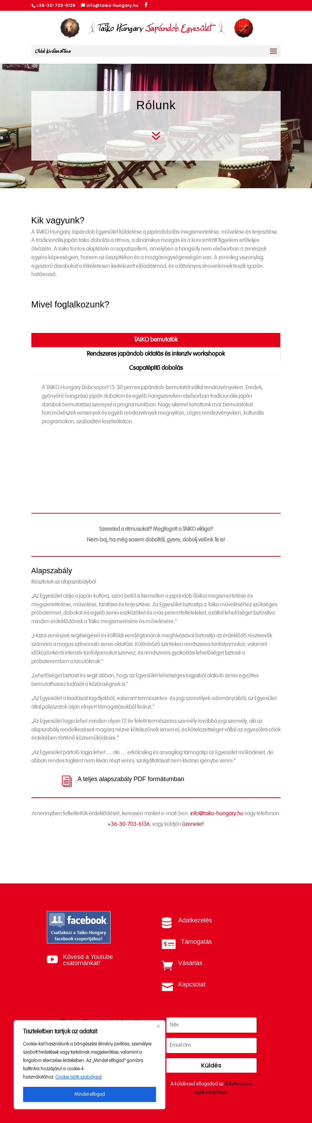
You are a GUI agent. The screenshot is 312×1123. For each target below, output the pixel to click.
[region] (89, 1064)
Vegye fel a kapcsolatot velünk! (156, 868)
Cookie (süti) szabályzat (78, 1077)
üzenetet (192, 841)
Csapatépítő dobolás (156, 368)
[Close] (158, 1026)
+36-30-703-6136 (128, 841)
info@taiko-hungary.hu (216, 831)
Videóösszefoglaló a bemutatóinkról (109, 479)
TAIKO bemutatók (156, 340)
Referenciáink (74, 443)
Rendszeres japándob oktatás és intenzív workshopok (156, 354)
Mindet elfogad (89, 1094)
